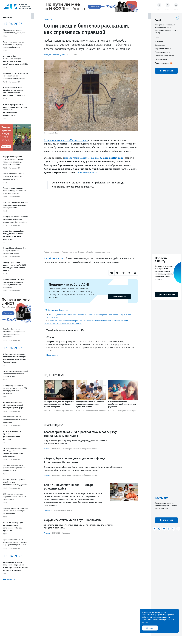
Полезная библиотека (164, 56)
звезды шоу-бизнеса (122, 315)
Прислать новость (162, 52)
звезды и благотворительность (99, 315)
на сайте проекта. (88, 172)
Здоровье (66, 533)
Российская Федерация (58, 310)
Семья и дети (66, 510)
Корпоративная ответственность (98, 411)
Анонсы (47, 449)
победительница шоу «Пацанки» (94, 158)
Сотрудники (160, 45)
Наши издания (161, 59)
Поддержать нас (162, 63)
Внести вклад (119, 296)
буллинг (52, 315)
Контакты (159, 41)
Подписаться (166, 71)
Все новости (9, 579)
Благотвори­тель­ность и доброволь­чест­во (79, 449)
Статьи (47, 510)
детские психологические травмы (71, 315)
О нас (157, 38)
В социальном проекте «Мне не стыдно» (66, 140)
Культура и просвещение (54, 55)
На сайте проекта (53, 258)
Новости (48, 19)
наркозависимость (52, 317)
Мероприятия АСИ (163, 48)
